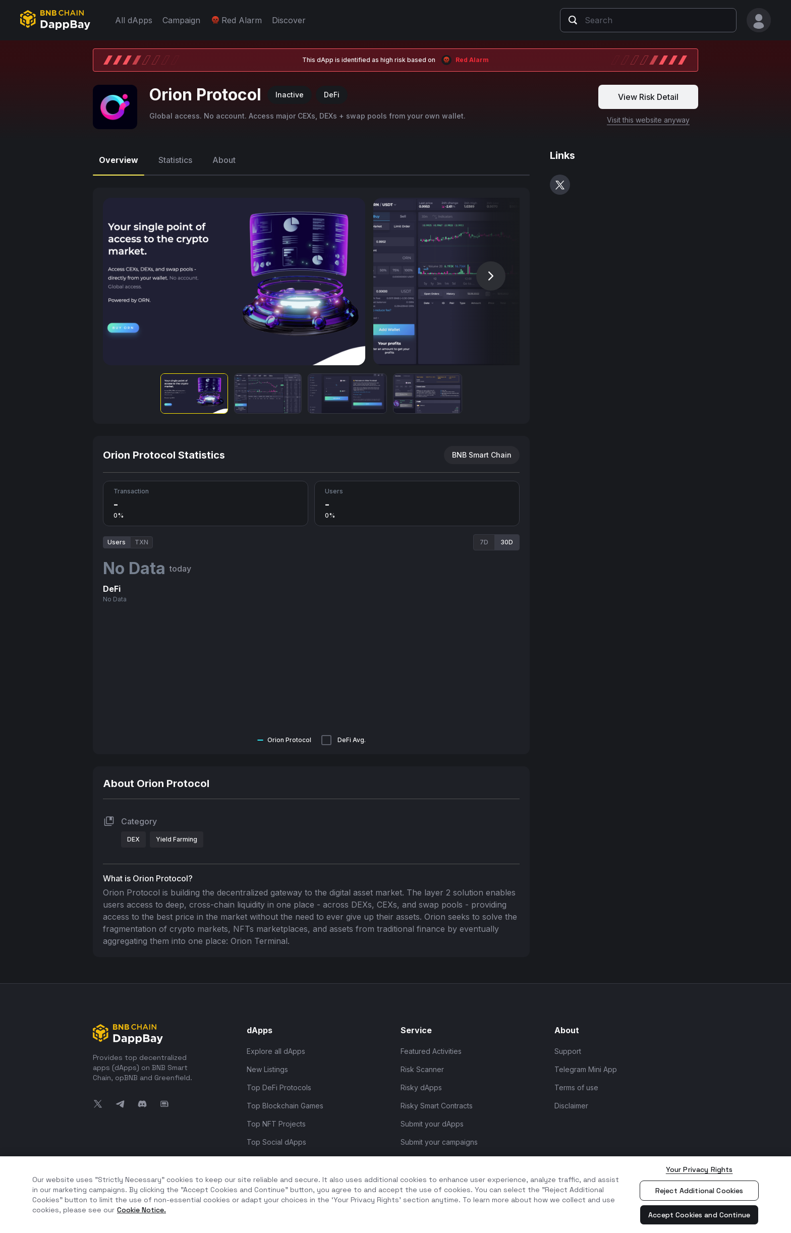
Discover (289, 20)
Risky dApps (421, 1082)
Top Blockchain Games (285, 1100)
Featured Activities (431, 1046)
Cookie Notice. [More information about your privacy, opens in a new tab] (141, 1209)
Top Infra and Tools (279, 1155)
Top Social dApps (276, 1137)
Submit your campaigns (439, 1137)
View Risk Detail (648, 92)
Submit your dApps (432, 1118)
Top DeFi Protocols (279, 1082)
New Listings (267, 1064)
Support (567, 1046)
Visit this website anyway (648, 114)
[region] (395, 1194)
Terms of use (576, 1082)
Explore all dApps (276, 1046)
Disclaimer (571, 1100)
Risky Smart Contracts (437, 1100)
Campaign (181, 20)
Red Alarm (236, 20)
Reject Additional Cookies (699, 1190)
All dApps (133, 20)
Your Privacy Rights (699, 1169)
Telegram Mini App (585, 1064)
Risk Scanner (422, 1064)
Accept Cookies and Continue (699, 1214)
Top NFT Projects (276, 1118)
